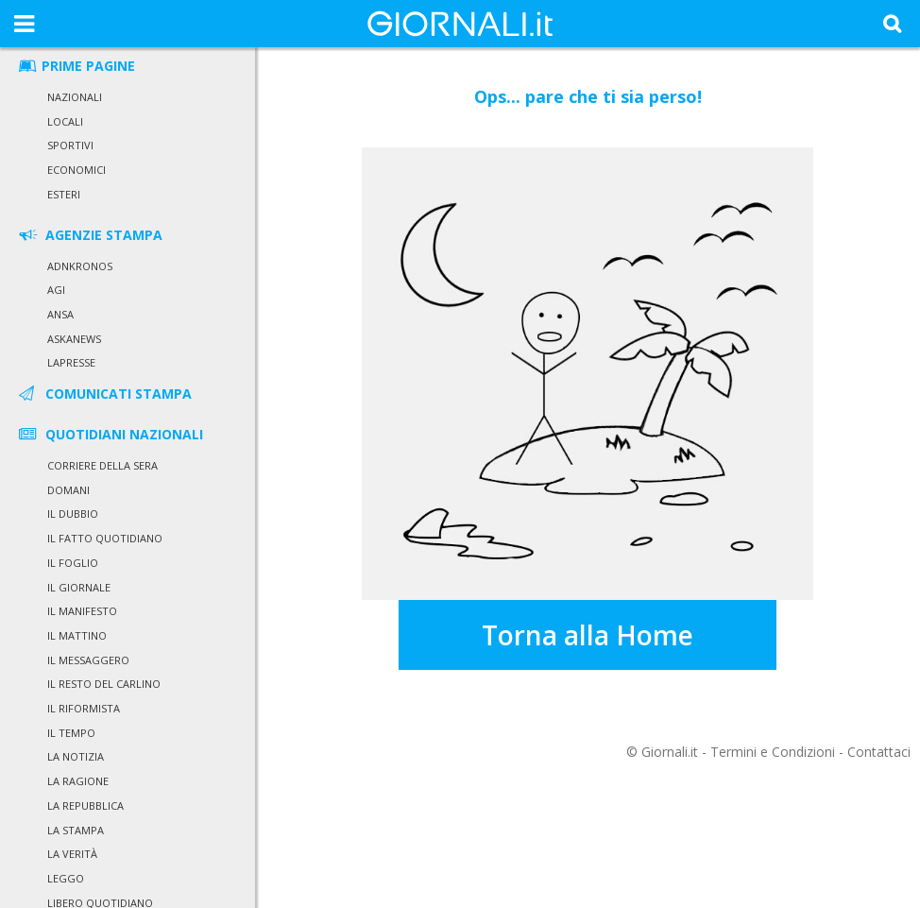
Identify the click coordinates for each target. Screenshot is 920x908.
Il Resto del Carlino (104, 684)
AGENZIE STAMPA (89, 235)
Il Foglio (72, 563)
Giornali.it (669, 752)
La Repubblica (85, 805)
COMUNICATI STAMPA (104, 394)
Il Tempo (71, 733)
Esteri (63, 194)
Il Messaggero (88, 660)
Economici (76, 170)
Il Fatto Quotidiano (104, 538)
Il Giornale (79, 587)
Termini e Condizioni (772, 752)
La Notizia (75, 756)
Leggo (65, 878)
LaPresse (71, 362)
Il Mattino (77, 635)
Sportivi (70, 145)
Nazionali (74, 97)
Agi (56, 290)
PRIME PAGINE (75, 66)
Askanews (74, 339)
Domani (68, 490)
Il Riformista (83, 708)
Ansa (60, 314)
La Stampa (75, 830)
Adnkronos (79, 266)
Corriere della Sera (102, 465)
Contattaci (879, 752)
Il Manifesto (82, 611)
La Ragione (78, 781)
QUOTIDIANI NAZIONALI (109, 434)
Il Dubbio (72, 513)
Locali (65, 121)
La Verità (72, 854)
